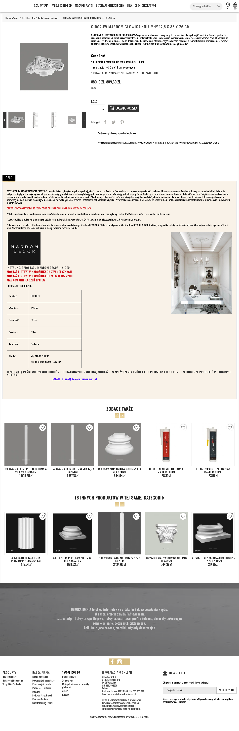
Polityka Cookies (40, 699)
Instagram (119, 661)
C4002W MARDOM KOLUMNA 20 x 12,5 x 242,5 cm (73, 470)
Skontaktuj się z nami (42, 703)
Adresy (65, 691)
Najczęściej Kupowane (12, 680)
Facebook (112, 661)
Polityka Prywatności (42, 695)
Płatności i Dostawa (41, 688)
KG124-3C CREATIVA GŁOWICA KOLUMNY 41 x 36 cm (166, 559)
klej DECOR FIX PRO (40, 356)
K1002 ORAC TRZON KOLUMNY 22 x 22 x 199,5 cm (119, 559)
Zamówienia (68, 680)
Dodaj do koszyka (128, 108)
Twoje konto (71, 672)
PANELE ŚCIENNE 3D (61, 5)
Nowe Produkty (9, 676)
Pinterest (122, 122)
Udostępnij (105, 122)
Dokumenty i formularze (43, 680)
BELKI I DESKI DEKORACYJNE (141, 5)
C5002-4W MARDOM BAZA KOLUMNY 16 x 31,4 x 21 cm (119, 470)
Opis (8, 178)
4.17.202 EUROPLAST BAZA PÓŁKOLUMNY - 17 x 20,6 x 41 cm (213, 559)
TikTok (126, 661)
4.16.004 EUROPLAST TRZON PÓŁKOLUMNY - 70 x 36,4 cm (26, 559)
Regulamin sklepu (40, 676)
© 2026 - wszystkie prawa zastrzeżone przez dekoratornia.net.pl (119, 717)
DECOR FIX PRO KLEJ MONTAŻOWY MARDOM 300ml (213, 470)
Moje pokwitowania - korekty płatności (75, 685)
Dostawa (36, 691)
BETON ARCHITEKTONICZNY (110, 5)
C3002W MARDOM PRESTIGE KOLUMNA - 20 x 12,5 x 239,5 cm (26, 470)
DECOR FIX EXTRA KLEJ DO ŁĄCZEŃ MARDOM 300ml (166, 470)
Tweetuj (113, 122)
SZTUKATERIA (41, 5)
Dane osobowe (69, 676)
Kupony (65, 694)
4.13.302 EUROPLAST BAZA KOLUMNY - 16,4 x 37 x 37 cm (72, 559)
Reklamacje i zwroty (41, 684)
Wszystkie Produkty (11, 684)
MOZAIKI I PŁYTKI (84, 5)
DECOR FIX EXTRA (52, 361)
